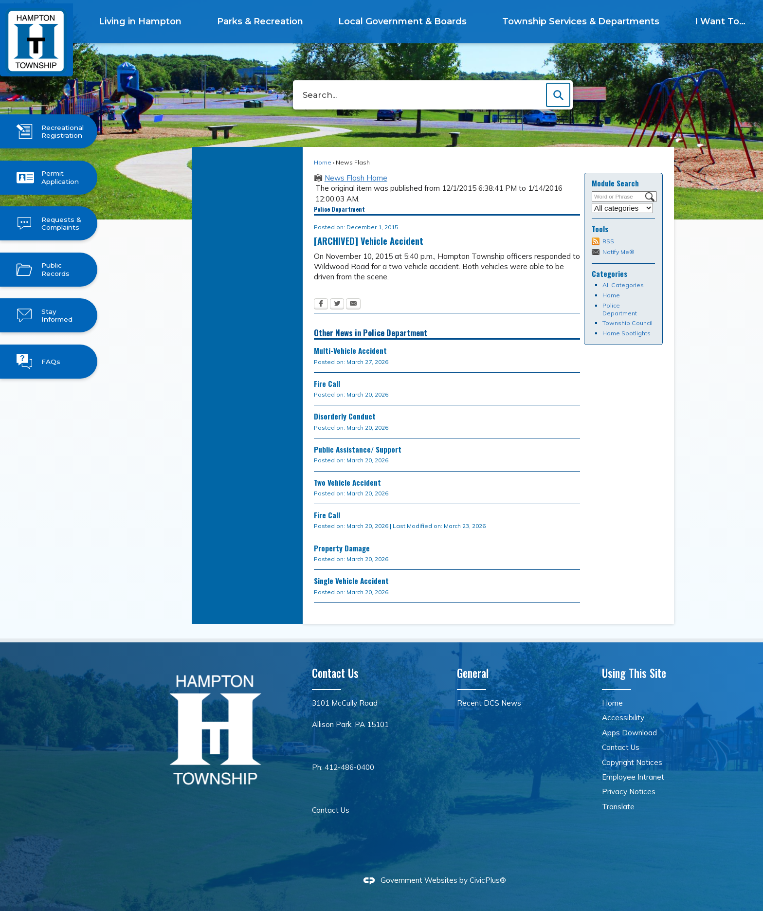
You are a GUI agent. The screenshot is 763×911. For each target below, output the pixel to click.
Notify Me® (618, 251)
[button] (558, 95)
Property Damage (342, 548)
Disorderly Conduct (345, 416)
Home (322, 162)
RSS (608, 241)
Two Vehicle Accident (347, 482)
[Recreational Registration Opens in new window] (48, 131)
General (473, 673)
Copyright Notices (632, 762)
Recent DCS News (489, 703)
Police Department (619, 309)
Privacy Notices (628, 791)
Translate (618, 806)
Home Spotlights (626, 333)
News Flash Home (356, 177)
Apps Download (629, 732)
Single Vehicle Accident (351, 580)
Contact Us (330, 810)
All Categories (623, 285)
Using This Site (634, 673)
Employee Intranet (633, 777)
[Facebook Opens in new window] (321, 304)
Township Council (627, 323)
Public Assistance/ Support (357, 449)
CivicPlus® (488, 880)
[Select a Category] (622, 208)
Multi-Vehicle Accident (350, 350)
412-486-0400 (349, 767)
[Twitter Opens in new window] (337, 304)
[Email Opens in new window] (353, 304)
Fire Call (327, 383)
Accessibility (623, 717)
